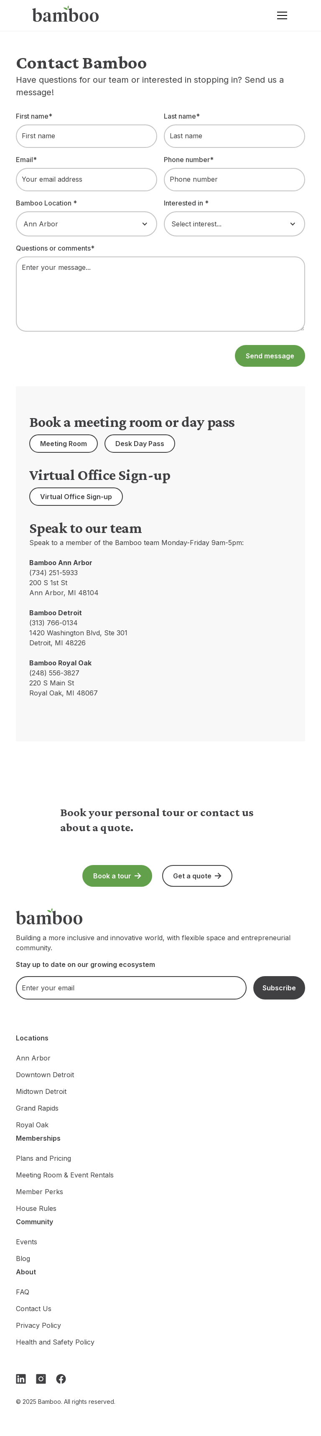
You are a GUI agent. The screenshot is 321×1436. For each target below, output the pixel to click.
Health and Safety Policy (55, 1342)
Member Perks (39, 1191)
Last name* (182, 116)
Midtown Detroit (41, 1091)
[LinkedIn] (21, 1379)
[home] (65, 15)
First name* (34, 116)
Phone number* (189, 159)
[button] (280, 15)
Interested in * (186, 203)
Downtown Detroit (45, 1075)
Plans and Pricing (43, 1158)
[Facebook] (61, 1379)
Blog (23, 1258)
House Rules (36, 1208)
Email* (26, 159)
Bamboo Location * (46, 203)
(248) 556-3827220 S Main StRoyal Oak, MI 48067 (63, 683)
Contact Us (33, 1308)
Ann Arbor (33, 1058)
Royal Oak (32, 1125)
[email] (131, 988)
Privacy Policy (38, 1325)
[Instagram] (41, 1379)
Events (26, 1242)
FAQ (22, 1292)
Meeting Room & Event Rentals (65, 1175)
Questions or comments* (55, 248)
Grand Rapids (37, 1108)
